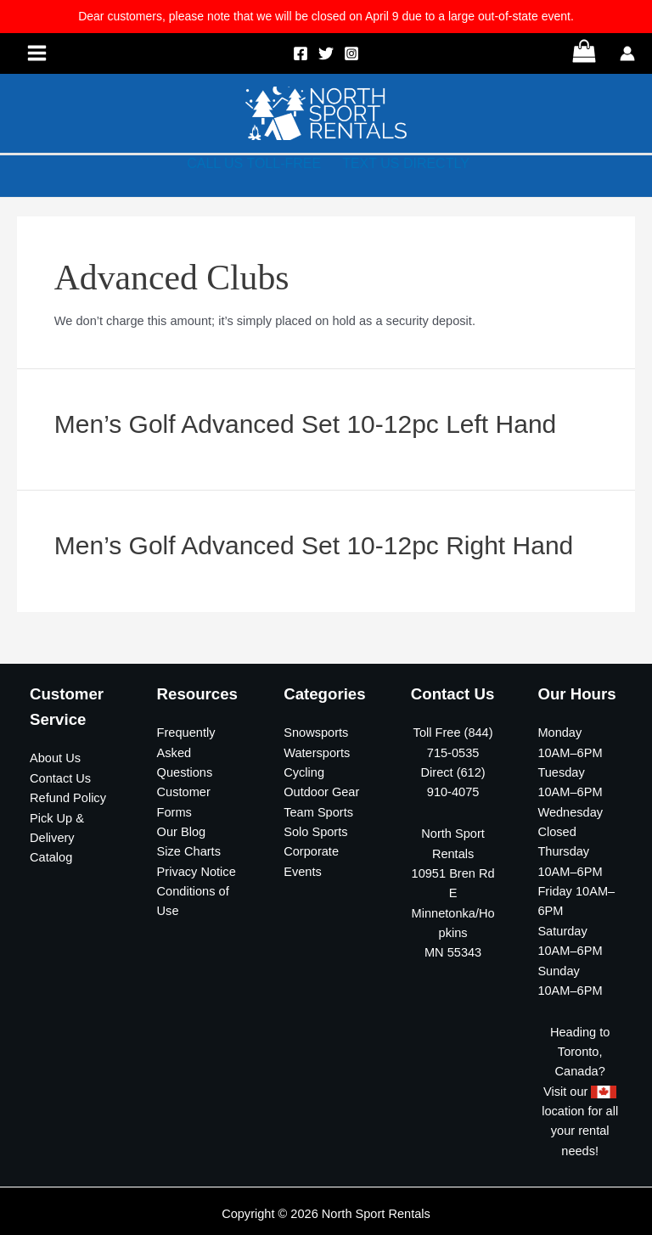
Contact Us (60, 778)
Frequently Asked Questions (186, 752)
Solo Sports (315, 832)
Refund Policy (68, 798)
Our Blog (181, 832)
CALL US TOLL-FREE (254, 163)
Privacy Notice (196, 872)
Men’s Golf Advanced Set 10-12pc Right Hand (313, 545)
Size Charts (189, 851)
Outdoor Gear (321, 792)
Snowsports (316, 732)
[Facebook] (300, 53)
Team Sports (318, 812)
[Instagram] (351, 53)
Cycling (304, 772)
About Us (55, 758)
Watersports (317, 753)
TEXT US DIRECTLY (405, 163)
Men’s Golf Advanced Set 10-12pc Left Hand (305, 424)
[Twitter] (326, 53)
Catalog (51, 857)
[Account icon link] (627, 53)
